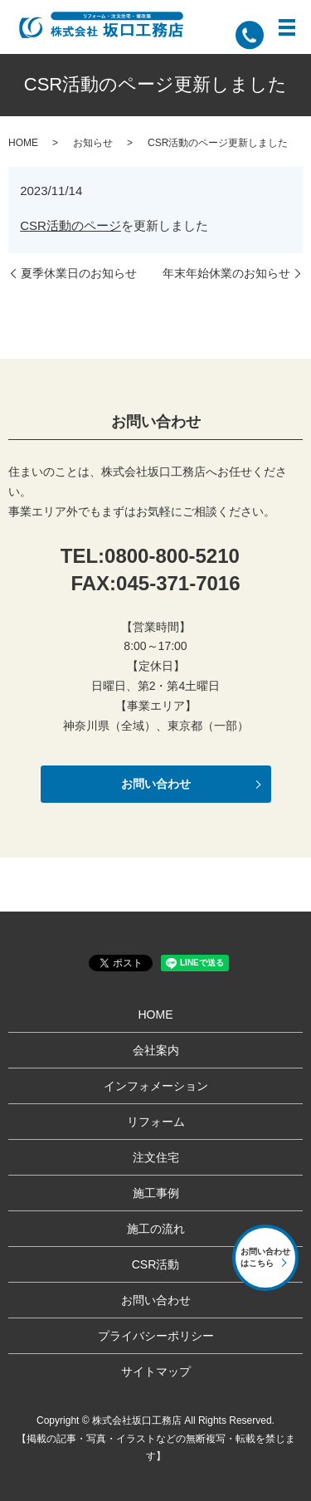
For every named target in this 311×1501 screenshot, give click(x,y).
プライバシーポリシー (156, 1335)
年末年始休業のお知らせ (226, 273)
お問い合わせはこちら (265, 1257)
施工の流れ (156, 1228)
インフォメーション (156, 1086)
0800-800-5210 (172, 556)
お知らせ (93, 143)
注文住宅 (156, 1157)
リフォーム (156, 1121)
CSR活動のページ (70, 225)
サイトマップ (156, 1371)
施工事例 (156, 1193)
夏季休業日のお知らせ (79, 273)
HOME (23, 143)
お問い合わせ (156, 783)
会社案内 (156, 1050)
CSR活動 (156, 1264)
